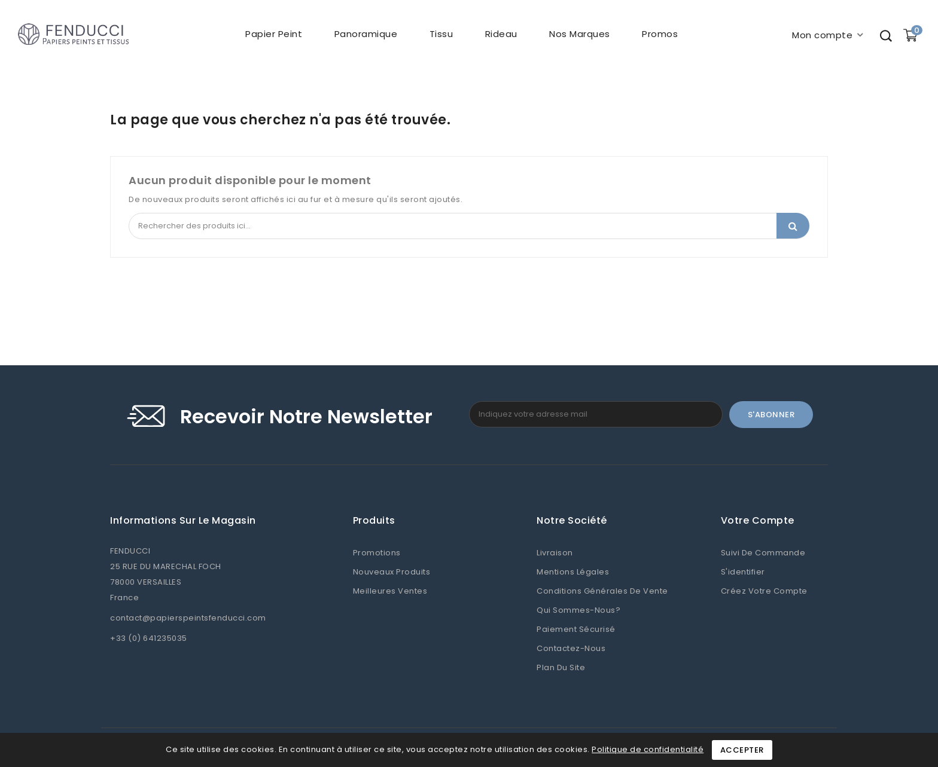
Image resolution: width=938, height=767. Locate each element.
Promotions (377, 552)
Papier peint (273, 33)
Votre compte (757, 520)
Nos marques (579, 33)
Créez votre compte (764, 591)
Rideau (501, 33)
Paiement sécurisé (576, 629)
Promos (660, 33)
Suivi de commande (763, 552)
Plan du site (561, 667)
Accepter (742, 750)
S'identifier (743, 571)
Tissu (441, 33)
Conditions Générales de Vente (602, 591)
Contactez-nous (571, 648)
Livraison (555, 552)
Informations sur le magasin (183, 520)
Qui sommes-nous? (578, 610)
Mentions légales (573, 571)
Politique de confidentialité (648, 749)
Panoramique (366, 33)
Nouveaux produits (392, 571)
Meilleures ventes (390, 591)
